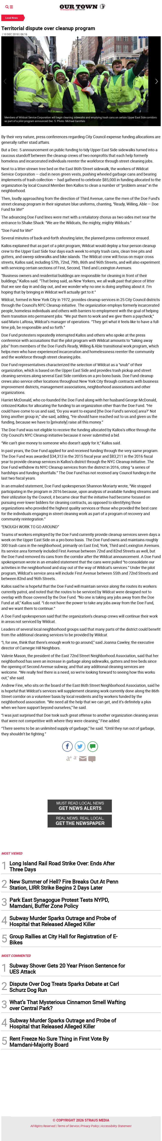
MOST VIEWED (11, 853)
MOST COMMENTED (16, 955)
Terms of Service (68, 1126)
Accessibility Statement (116, 1126)
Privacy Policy (90, 1126)
